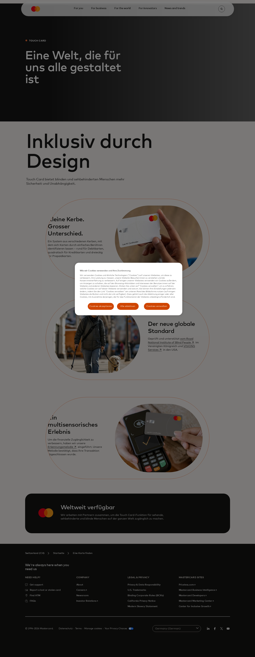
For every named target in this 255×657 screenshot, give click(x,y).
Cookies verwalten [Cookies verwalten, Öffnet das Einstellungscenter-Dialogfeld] (156, 306)
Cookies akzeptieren (100, 306)
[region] (128, 289)
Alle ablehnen (127, 306)
